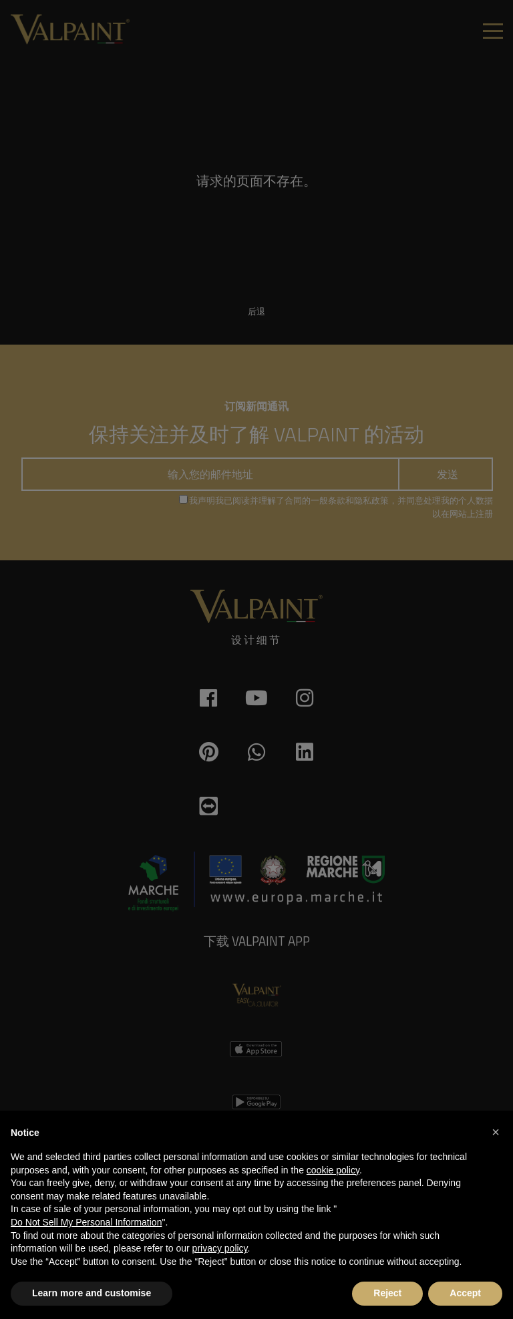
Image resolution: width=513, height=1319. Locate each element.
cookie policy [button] (333, 1170)
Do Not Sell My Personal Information (86, 1222)
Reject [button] (387, 1293)
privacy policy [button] (220, 1248)
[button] (495, 1132)
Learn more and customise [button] (91, 1293)
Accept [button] (465, 1293)
